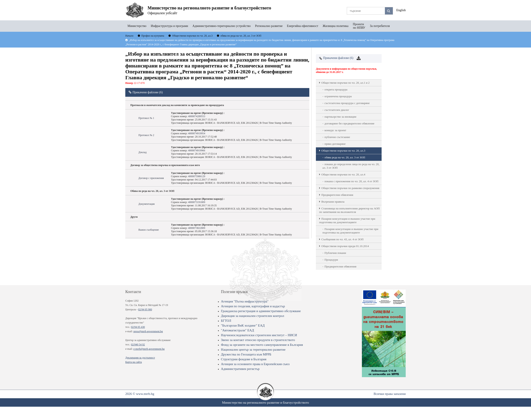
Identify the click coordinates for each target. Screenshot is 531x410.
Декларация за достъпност (140, 357)
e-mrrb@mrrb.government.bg (149, 348)
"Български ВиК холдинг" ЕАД (243, 325)
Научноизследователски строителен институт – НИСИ (259, 335)
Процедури (331, 259)
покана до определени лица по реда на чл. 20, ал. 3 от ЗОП (350, 166)
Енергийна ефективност (302, 26)
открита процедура (335, 89)
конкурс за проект (335, 130)
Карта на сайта (133, 362)
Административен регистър (240, 369)
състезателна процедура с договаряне (347, 103)
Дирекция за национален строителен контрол (252, 316)
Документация (146, 203)
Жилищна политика (336, 26)
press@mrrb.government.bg (148, 331)
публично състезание (337, 137)
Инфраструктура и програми (169, 26)
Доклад (142, 152)
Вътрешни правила (332, 201)
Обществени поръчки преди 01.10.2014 (345, 246)
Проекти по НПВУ (359, 26)
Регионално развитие (269, 26)
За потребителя (380, 26)
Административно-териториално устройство (222, 26)
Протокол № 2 (146, 135)
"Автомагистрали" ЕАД (237, 330)
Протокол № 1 (146, 118)
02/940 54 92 (138, 344)
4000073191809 (196, 202)
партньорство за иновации (340, 116)
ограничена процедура (338, 96)
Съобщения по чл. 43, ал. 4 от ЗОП (342, 239)
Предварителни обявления (337, 194)
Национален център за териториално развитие (253, 349)
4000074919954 (196, 133)
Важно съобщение (148, 229)
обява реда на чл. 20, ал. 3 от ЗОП (344, 157)
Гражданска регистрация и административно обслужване (261, 311)
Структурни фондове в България (243, 359)
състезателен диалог (336, 109)
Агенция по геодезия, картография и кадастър (253, 306)
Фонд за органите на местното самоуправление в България (262, 344)
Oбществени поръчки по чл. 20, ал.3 (343, 150)
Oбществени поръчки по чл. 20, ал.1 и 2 (345, 82)
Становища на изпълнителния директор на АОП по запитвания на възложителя (349, 210)
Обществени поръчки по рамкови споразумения (350, 188)
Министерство (136, 26)
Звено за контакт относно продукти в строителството (258, 340)
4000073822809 (196, 228)
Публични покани (335, 252)
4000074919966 (196, 150)
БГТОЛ (226, 320)
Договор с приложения (151, 178)
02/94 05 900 (145, 309)
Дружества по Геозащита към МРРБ (246, 354)
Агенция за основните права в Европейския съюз (255, 364)
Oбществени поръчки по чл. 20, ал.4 (343, 174)
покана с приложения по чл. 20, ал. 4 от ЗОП (351, 181)
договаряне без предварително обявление (349, 123)
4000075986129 (196, 176)
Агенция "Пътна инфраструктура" (245, 301)
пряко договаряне (334, 143)
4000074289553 (196, 116)
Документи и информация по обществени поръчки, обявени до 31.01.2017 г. (346, 70)
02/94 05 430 (138, 327)
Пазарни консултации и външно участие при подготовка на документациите (347, 220)
